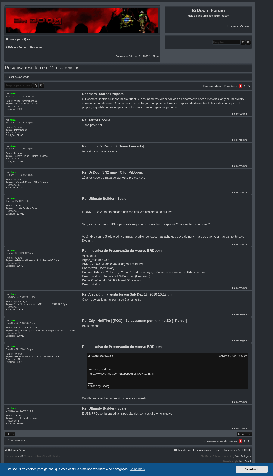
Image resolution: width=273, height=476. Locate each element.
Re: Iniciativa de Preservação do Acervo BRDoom (122, 251)
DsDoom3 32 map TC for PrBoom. (31, 182)
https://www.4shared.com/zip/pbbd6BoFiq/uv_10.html (121, 373)
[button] (249, 86)
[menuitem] (245, 26)
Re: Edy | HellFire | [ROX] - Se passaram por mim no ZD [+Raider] (134, 321)
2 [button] (244, 86)
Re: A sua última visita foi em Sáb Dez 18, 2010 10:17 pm (127, 294)
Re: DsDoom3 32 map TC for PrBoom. (112, 172)
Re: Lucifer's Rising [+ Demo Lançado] (113, 146)
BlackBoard (245, 461)
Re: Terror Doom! (96, 120)
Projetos (18, 127)
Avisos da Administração (26, 327)
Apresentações (21, 301)
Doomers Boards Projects (27, 103)
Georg (95, 356)
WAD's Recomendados (25, 101)
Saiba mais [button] (137, 469)
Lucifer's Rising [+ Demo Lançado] (31, 156)
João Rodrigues (243, 456)
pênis (13, 93)
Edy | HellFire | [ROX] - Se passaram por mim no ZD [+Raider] (45, 330)
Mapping (18, 205)
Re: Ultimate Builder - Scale (104, 199)
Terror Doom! (20, 130)
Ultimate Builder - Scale (25, 208)
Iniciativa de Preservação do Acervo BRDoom (37, 260)
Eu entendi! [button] (252, 469)
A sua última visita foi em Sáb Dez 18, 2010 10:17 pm (40, 304)
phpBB (21, 456)
